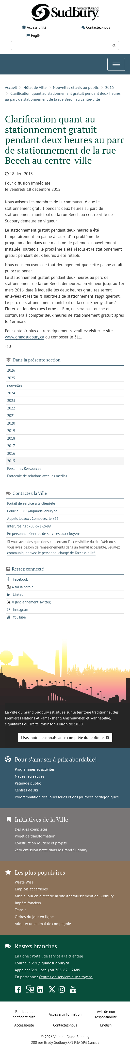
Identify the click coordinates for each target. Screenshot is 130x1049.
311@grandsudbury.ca (50, 962)
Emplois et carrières (31, 888)
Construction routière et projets (41, 842)
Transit (20, 909)
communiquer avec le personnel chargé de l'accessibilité (51, 552)
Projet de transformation (35, 836)
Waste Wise (24, 882)
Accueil (11, 87)
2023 (11, 400)
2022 (11, 408)
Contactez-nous (98, 27)
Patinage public (28, 783)
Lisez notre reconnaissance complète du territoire (62, 737)
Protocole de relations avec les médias (37, 476)
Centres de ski (26, 789)
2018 (11, 438)
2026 (11, 370)
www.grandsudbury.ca (24, 337)
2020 (11, 423)
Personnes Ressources (24, 468)
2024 (11, 393)
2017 (11, 445)
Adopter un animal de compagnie (43, 923)
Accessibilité (37, 27)
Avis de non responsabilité (106, 1014)
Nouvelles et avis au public (76, 87)
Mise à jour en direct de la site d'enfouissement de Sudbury (64, 895)
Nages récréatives (29, 776)
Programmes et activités (35, 769)
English (36, 35)
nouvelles (14, 385)
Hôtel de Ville (35, 87)
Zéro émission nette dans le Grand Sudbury (51, 849)
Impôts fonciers (28, 902)
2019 (11, 430)
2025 (11, 378)
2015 (109, 87)
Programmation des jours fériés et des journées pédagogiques (67, 796)
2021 (11, 415)
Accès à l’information (65, 1014)
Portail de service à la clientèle (57, 956)
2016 (11, 453)
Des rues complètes (31, 829)
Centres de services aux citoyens (66, 976)
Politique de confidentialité (24, 1014)
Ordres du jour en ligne (34, 916)
